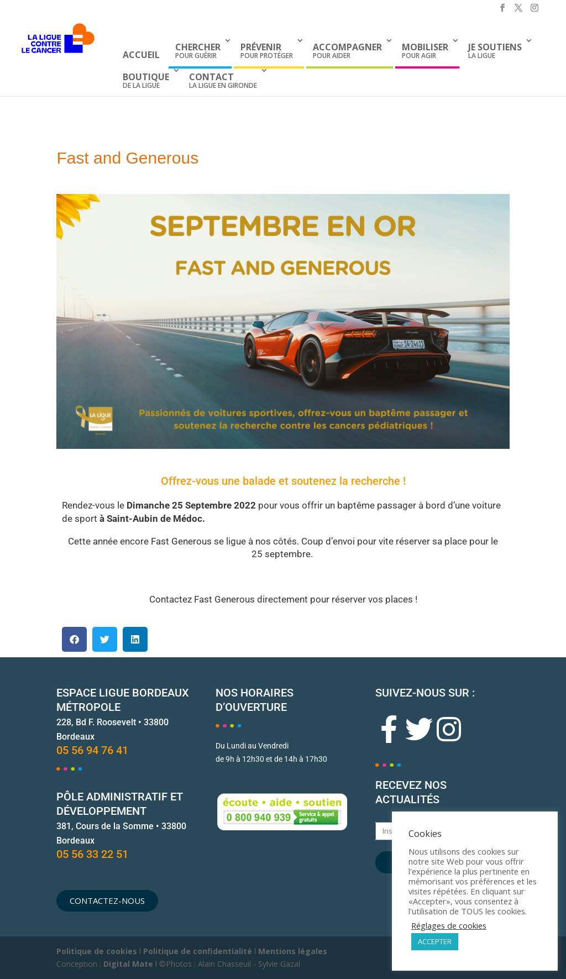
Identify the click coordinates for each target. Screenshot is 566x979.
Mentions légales (292, 951)
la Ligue (495, 50)
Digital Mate (128, 964)
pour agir (425, 50)
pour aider (347, 50)
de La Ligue (146, 80)
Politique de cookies (96, 951)
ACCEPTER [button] (435, 941)
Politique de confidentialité (197, 951)
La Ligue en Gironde (223, 80)
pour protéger (266, 50)
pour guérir (198, 50)
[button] (74, 639)
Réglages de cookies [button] (448, 925)
